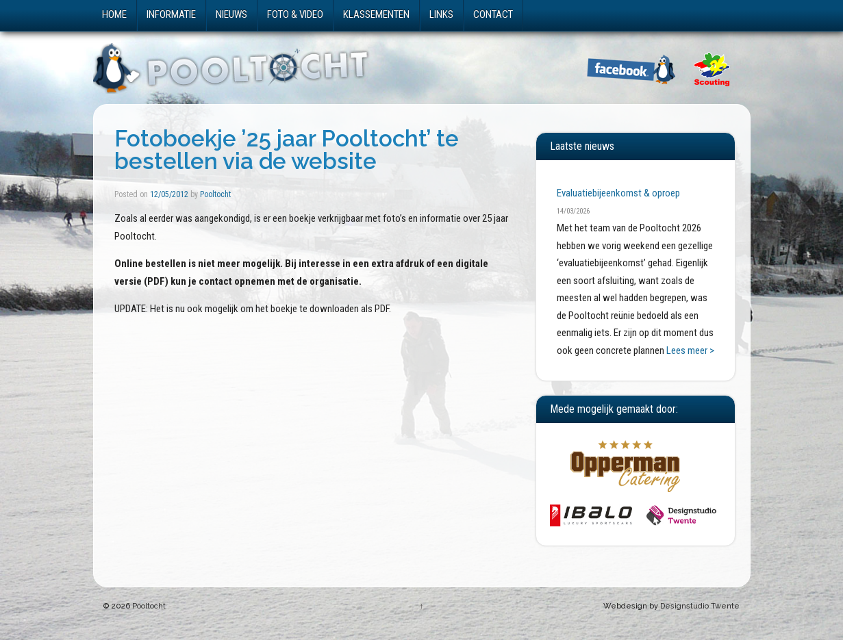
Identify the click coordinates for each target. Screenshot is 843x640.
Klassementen (376, 14)
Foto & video (295, 14)
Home (114, 14)
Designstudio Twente (700, 606)
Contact (493, 14)
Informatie (171, 14)
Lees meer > (690, 350)
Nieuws (231, 14)
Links (441, 14)
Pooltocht (215, 194)
